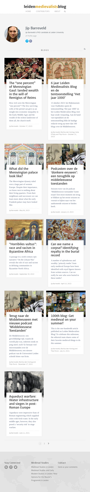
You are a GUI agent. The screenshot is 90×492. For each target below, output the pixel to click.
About (57, 11)
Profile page (32, 36)
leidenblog (45, 6)
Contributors (43, 11)
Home (28, 11)
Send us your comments (67, 467)
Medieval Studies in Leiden (42, 467)
